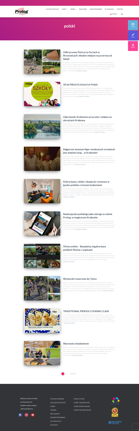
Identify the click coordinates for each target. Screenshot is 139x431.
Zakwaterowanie (57, 399)
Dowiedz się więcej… (82, 70)
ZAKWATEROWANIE (96, 9)
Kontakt (54, 406)
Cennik (53, 392)
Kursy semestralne (82, 388)
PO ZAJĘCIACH (109, 9)
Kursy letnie (79, 380)
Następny (73, 356)
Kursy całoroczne (82, 384)
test (133, 37)
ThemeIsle (77, 424)
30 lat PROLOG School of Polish (80, 82)
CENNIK (73, 9)
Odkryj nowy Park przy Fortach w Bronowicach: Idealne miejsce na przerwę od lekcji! (87, 55)
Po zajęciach (55, 403)
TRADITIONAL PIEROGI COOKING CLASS (86, 296)
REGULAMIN (83, 9)
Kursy (52, 388)
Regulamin (55, 395)
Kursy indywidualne (82, 392)
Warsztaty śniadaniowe (76, 327)
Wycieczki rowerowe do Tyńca (80, 266)
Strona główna (57, 380)
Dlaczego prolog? (58, 384)
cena (133, 27)
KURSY (64, 9)
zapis (133, 48)
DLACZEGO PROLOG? (52, 9)
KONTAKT (120, 9)
